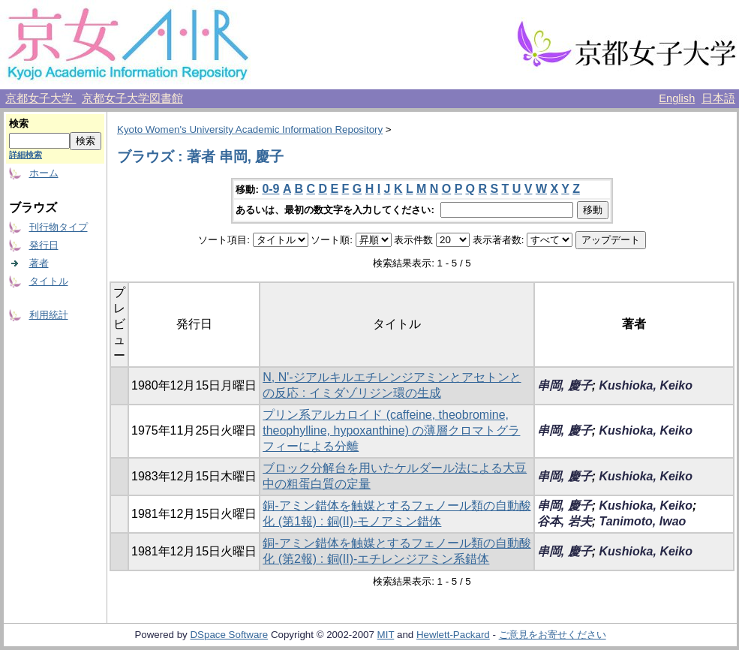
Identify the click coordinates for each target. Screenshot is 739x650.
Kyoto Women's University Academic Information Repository (250, 129)
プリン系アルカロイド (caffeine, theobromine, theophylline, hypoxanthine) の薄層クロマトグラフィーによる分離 (391, 430)
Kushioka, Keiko (645, 385)
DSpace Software (229, 634)
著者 (39, 263)
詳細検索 (25, 154)
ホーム (44, 173)
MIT (386, 634)
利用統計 (48, 314)
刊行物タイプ (58, 227)
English (677, 98)
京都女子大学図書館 (132, 98)
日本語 (718, 98)
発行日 (44, 245)
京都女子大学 (40, 98)
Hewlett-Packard (453, 634)
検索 (19, 123)
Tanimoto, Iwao (642, 521)
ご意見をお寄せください (552, 634)
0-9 (270, 188)
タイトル (48, 281)
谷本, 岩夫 (564, 521)
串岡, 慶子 (564, 385)
